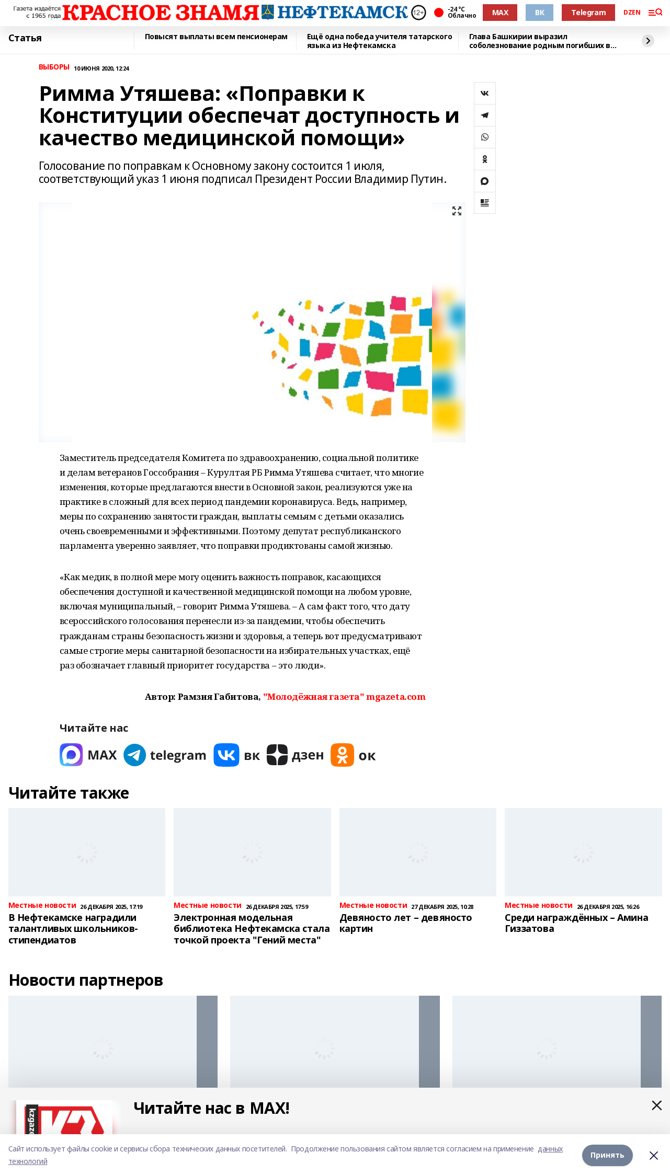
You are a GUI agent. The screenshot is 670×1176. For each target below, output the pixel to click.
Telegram (588, 12)
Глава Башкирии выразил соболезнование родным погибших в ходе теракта (540, 41)
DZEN (631, 12)
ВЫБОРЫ (54, 67)
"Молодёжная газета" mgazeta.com (344, 696)
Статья (25, 38)
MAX (500, 12)
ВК (539, 12)
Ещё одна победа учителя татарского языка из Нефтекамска (379, 41)
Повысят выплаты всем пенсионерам (216, 36)
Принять (607, 1155)
